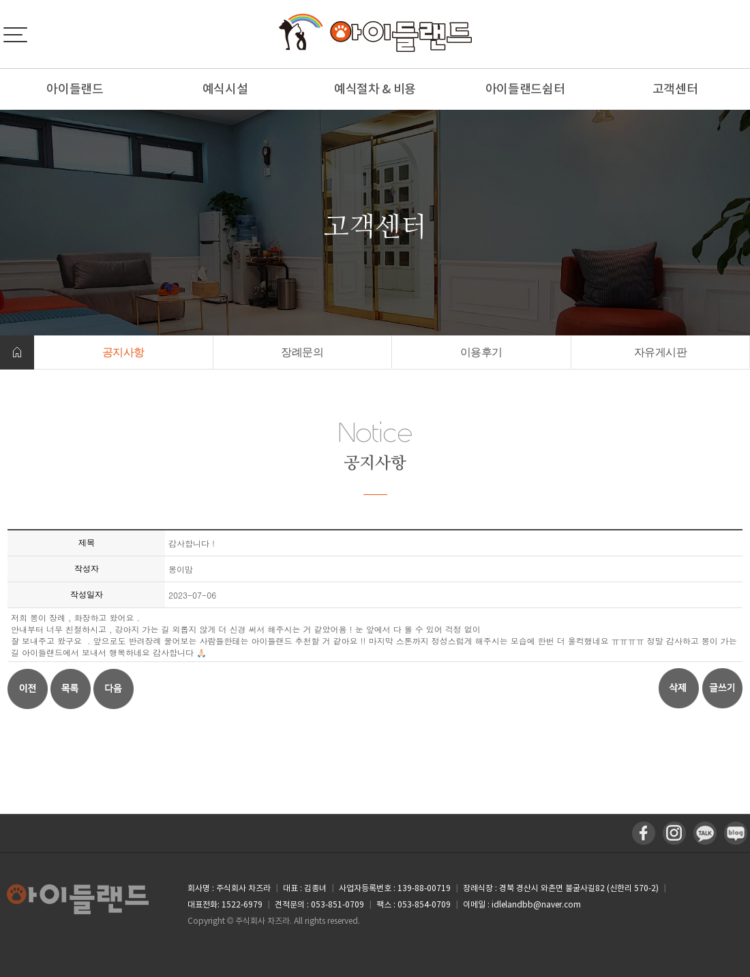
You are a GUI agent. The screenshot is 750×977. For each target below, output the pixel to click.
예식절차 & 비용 (375, 89)
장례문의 (302, 352)
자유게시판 (660, 352)
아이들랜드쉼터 (525, 89)
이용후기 (481, 352)
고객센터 (675, 89)
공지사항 (123, 352)
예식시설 (225, 89)
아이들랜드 (75, 89)
